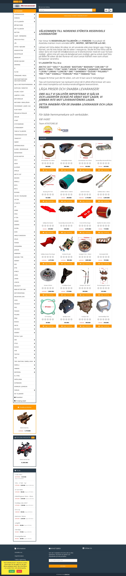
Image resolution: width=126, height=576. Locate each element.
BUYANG (24, 192)
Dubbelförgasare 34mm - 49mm (24, 496)
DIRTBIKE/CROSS (24, 146)
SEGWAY (24, 333)
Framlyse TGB (85, 316)
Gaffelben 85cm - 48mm (104, 191)
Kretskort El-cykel (66, 254)
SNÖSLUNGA (18, 379)
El (24, 68)
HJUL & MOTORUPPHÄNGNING (24, 84)
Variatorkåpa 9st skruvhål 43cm (103, 160)
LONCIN (24, 282)
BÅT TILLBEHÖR (19, 29)
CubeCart (67, 574)
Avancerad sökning (44, 7)
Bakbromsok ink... (24, 428)
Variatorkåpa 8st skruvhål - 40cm (67, 223)
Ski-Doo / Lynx (18, 336)
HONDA (24, 243)
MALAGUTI (24, 286)
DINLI (24, 214)
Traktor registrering (20, 559)
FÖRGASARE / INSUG (24, 75)
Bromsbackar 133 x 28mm (48, 160)
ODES (24, 300)
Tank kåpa (18, 529)
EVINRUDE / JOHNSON (20, 386)
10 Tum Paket (19, 489)
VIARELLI (24, 365)
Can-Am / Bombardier (24, 196)
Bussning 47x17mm (48, 191)
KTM (24, 268)
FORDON (24, 18)
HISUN (24, 239)
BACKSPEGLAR (18, 54)
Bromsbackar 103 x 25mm (85, 160)
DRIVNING (24, 65)
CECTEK (24, 200)
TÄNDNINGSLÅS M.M (20, 135)
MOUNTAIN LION (24, 297)
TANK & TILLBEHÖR (24, 131)
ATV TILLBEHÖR (24, 22)
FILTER (24, 72)
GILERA (16, 228)
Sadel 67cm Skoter (85, 191)
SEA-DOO (24, 329)
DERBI (24, 210)
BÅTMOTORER (18, 25)
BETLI (24, 189)
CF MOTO (24, 203)
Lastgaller (17, 523)
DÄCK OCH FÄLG (24, 40)
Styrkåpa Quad (66, 316)
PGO (24, 307)
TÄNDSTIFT (24, 138)
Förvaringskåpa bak (20, 536)
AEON (24, 164)
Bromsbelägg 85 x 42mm (103, 285)
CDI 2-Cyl (17, 509)
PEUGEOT (24, 304)
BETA (24, 185)
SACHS (24, 325)
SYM (24, 351)
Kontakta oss (18, 552)
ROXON (24, 322)
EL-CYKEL (17, 376)
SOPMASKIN (17, 383)
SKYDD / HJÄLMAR (24, 47)
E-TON (24, 217)
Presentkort (18, 397)
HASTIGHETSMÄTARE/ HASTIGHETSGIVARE (24, 80)
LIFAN (24, 275)
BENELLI (24, 182)
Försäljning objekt (20, 401)
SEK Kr (16, 1)
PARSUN (24, 390)
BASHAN (24, 178)
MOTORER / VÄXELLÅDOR (24, 102)
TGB (24, 358)
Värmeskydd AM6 (103, 254)
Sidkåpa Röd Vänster (48, 223)
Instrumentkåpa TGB (104, 316)
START (24, 120)
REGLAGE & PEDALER (24, 113)
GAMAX (24, 221)
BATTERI (24, 32)
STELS (24, 343)
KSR (24, 264)
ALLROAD (24, 167)
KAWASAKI (24, 253)
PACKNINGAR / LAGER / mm (24, 106)
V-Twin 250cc (18, 474)
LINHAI (24, 279)
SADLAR (16, 117)
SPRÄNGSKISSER (24, 14)
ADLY (24, 160)
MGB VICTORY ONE (24, 289)
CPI (24, 207)
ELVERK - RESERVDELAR (21, 149)
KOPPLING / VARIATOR (24, 88)
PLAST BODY (24, 110)
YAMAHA (24, 369)
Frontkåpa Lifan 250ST (21, 503)
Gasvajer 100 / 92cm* (85, 285)
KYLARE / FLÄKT (24, 92)
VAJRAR (24, 142)
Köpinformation (19, 556)
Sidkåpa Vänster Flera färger (48, 254)
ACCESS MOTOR (24, 156)
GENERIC (24, 225)
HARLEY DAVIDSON (24, 235)
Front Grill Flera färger (85, 223)
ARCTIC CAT (24, 174)
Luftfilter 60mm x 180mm (66, 191)
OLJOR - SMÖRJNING (20, 36)
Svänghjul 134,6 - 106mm (85, 254)
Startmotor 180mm (20, 516)
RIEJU (24, 318)
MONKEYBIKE (18, 153)
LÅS (15, 43)
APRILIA (16, 171)
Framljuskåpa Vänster (66, 160)
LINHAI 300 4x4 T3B (24, 459)
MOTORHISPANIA (24, 293)
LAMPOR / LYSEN (24, 95)
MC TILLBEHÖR (18, 394)
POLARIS (24, 315)
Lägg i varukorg (48, 170)
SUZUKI (24, 347)
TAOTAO (24, 354)
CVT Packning (48, 316)
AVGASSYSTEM (24, 50)
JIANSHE (24, 250)
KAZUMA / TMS (24, 257)
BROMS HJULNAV (24, 61)
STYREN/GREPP (24, 128)
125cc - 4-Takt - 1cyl (20, 483)
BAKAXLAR (17, 57)
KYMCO (24, 271)
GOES (24, 232)
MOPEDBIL (24, 372)
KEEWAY (24, 261)
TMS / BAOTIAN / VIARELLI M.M (24, 361)
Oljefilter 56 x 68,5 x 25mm (103, 223)
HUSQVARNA (24, 246)
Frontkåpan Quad (66, 285)
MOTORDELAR (24, 99)
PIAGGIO (24, 311)
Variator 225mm (48, 285)
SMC (24, 340)
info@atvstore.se (69, 51)
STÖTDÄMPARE (24, 124)
